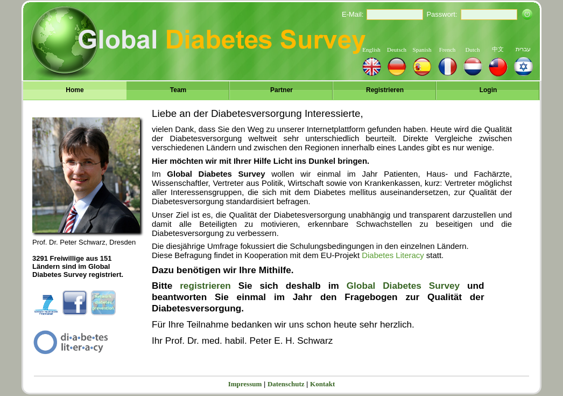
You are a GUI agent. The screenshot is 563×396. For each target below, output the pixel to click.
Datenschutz (286, 384)
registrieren (205, 285)
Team (178, 90)
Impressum (245, 384)
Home (74, 90)
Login (488, 90)
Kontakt (322, 384)
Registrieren (385, 90)
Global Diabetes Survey (403, 285)
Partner (281, 90)
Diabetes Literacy (393, 255)
